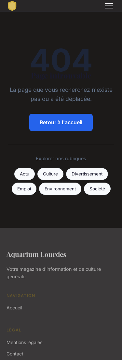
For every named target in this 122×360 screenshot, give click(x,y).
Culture (50, 173)
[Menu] (108, 6)
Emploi (24, 188)
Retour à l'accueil (61, 122)
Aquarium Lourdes (36, 253)
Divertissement (87, 173)
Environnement (60, 188)
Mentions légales (24, 342)
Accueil (14, 307)
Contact (15, 353)
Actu (24, 173)
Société (97, 188)
